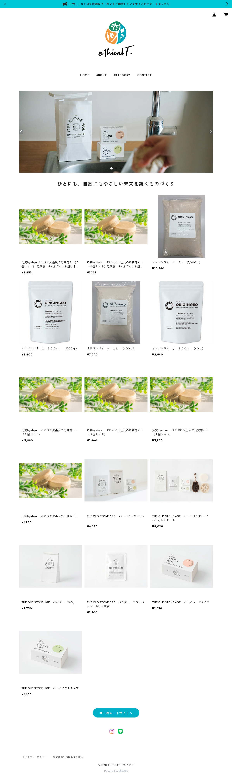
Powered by (116, 770)
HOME (84, 75)
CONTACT (144, 75)
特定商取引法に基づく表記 (68, 757)
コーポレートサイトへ (116, 713)
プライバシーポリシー (34, 757)
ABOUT (101, 75)
